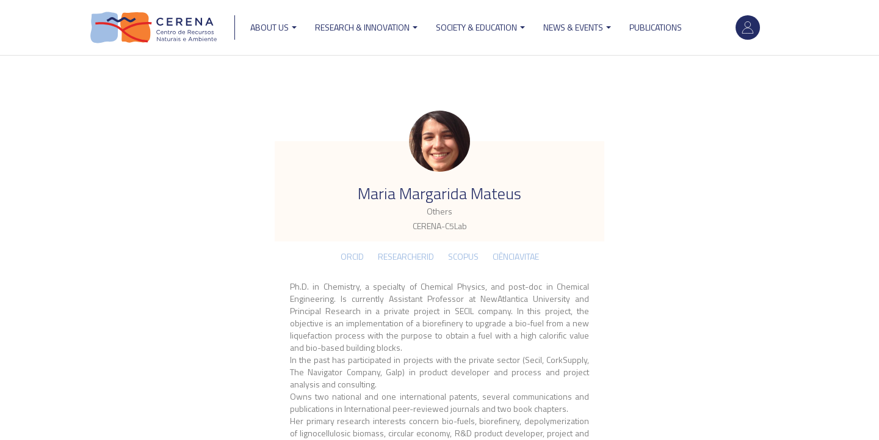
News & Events (577, 27)
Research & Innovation (366, 27)
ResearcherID (406, 256)
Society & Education (480, 27)
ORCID (352, 256)
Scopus (463, 256)
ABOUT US (273, 27)
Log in (748, 27)
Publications (655, 27)
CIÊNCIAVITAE (516, 256)
